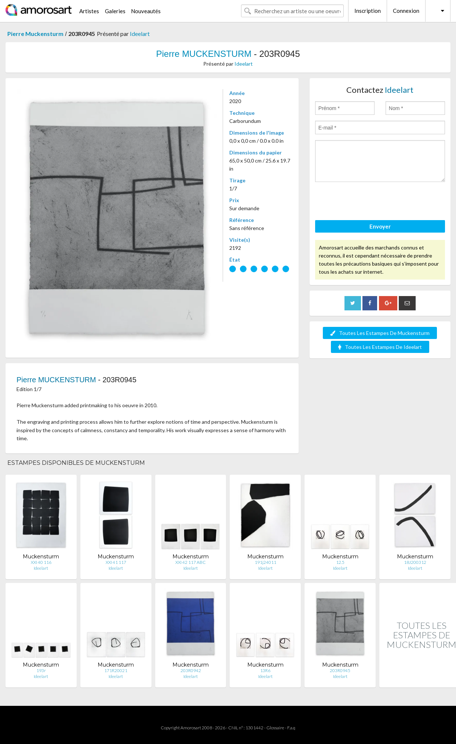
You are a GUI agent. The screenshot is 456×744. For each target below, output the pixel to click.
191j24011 (265, 562)
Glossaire (275, 727)
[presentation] (371, 202)
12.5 (340, 562)
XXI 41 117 (116, 562)
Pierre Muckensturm (35, 33)
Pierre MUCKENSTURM (203, 54)
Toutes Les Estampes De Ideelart (380, 347)
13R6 (265, 670)
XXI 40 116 (41, 562)
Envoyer (380, 226)
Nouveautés (146, 11)
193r (41, 670)
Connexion (406, 10)
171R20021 (115, 670)
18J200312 (415, 562)
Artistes (89, 11)
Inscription (367, 10)
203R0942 (190, 670)
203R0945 (340, 670)
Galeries (115, 11)
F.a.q (291, 727)
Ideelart (140, 33)
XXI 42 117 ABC (190, 562)
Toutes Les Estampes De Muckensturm (380, 333)
